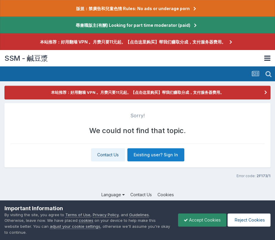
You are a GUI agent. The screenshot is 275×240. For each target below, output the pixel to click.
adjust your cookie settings (75, 226)
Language (113, 194)
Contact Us (108, 154)
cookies (86, 220)
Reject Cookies (248, 219)
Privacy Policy (105, 214)
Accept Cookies (200, 219)
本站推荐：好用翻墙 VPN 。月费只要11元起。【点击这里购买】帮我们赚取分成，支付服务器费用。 (133, 41)
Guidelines (139, 214)
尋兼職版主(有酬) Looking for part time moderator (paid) (133, 25)
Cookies (165, 194)
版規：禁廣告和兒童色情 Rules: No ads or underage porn (133, 8)
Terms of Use (77, 214)
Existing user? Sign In (156, 154)
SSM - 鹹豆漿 (26, 58)
